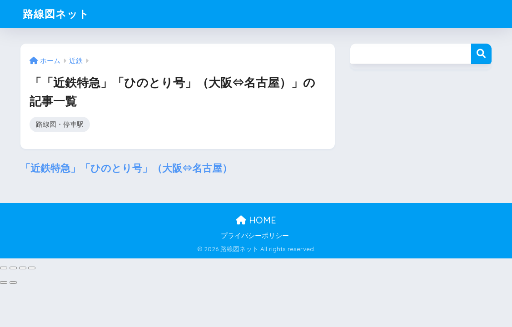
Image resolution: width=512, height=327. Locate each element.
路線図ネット (56, 13)
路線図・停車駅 (60, 124)
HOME (256, 220)
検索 (481, 54)
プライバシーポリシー (255, 235)
